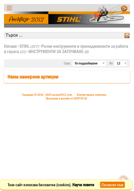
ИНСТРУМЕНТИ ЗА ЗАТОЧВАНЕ (58, 51)
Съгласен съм (112, 184)
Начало (10, 46)
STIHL (29, 46)
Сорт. (67, 63)
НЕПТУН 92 (80, 98)
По (111, 63)
